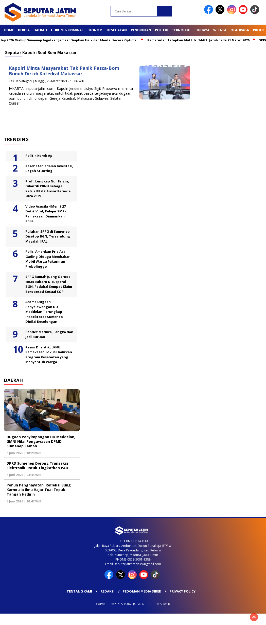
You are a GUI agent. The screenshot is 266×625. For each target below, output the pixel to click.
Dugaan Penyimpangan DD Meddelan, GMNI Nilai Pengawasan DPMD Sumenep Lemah (41, 441)
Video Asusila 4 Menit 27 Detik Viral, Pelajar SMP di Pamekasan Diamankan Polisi (46, 214)
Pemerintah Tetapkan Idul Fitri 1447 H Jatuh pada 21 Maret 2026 (200, 40)
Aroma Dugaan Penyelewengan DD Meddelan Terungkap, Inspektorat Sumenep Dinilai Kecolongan (44, 311)
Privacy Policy (183, 591)
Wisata (219, 30)
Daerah (40, 30)
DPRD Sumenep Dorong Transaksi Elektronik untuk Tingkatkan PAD (37, 465)
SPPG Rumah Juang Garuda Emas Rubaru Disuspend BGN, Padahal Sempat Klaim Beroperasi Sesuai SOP (48, 284)
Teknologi (181, 30)
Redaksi (107, 591)
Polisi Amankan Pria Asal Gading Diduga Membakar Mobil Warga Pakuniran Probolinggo (47, 259)
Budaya (202, 30)
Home (9, 30)
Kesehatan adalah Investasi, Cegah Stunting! (49, 168)
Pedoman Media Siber (142, 591)
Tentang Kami (79, 591)
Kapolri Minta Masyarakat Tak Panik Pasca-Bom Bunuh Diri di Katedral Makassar (64, 71)
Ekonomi (95, 30)
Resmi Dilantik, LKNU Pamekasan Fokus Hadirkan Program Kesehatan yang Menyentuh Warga (48, 354)
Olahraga (239, 30)
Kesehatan (117, 30)
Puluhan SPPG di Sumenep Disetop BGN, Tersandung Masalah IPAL (47, 236)
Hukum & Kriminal (67, 30)
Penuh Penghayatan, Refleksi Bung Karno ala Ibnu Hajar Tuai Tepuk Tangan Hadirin (39, 490)
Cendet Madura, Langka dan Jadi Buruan (49, 334)
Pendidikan (141, 30)
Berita (24, 30)
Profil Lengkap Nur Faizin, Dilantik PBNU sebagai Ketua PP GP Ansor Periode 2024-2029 (47, 188)
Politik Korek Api (39, 155)
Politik (161, 30)
